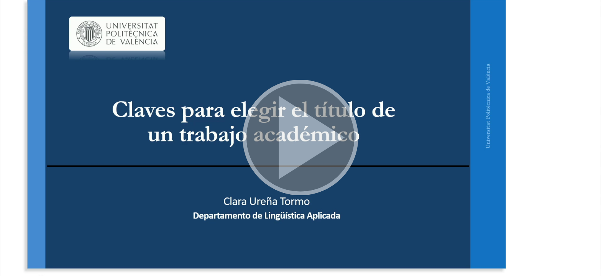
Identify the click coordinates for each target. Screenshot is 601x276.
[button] (300, 138)
